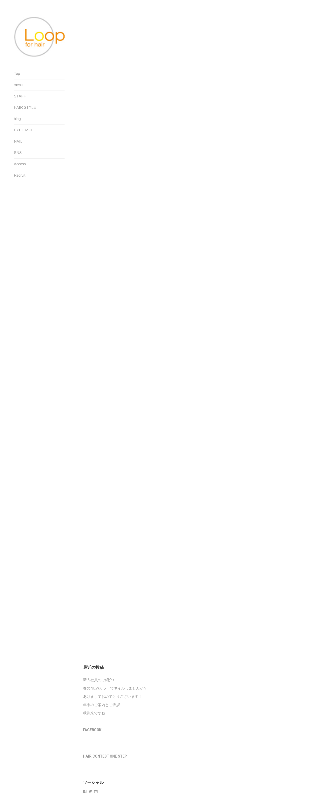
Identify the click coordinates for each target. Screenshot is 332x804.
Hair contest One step (105, 756)
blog (17, 119)
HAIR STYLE (25, 107)
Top (17, 74)
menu (18, 85)
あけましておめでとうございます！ (112, 696)
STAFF (20, 96)
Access (20, 164)
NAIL (18, 141)
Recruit (20, 175)
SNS (18, 153)
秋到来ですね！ (96, 713)
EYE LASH (23, 130)
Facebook (92, 729)
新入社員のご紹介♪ (98, 680)
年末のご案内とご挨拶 (101, 705)
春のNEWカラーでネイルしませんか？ (115, 688)
